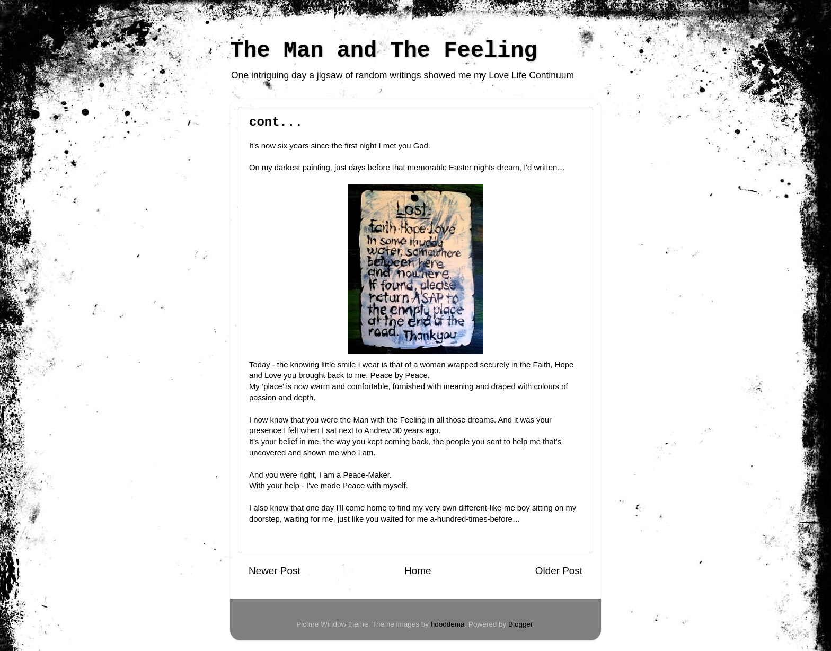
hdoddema (448, 624)
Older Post (558, 570)
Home (417, 570)
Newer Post (274, 570)
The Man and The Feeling (383, 51)
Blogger (520, 624)
